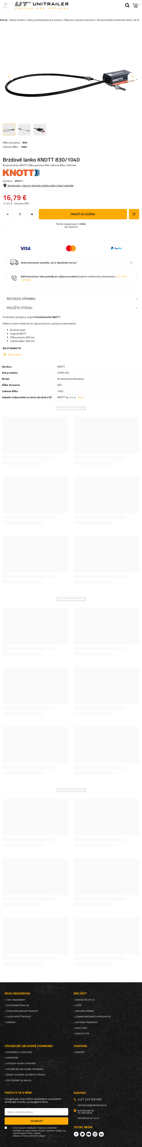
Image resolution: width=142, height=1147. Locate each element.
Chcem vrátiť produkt (18, 1016)
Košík (78, 1005)
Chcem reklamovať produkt (22, 1011)
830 (25, 142)
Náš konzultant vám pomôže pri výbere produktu (73, 278)
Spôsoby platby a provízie (21, 1063)
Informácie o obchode (19, 1052)
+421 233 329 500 (89, 1099)
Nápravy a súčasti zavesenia (79, 20)
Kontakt (11, 1022)
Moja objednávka (17, 993)
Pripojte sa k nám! (18, 1092)
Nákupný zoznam (84, 1011)
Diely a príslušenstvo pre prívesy (45, 20)
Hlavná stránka (17, 20)
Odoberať (36, 1121)
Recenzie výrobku (21, 298)
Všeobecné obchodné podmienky (25, 1069)
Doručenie (12, 1058)
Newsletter (82, 1033)
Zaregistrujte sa (84, 1000)
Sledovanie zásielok (17, 1005)
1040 (24, 146)
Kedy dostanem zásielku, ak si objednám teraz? (49, 262)
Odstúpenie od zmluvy (19, 1080)
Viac (80, 397)
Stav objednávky (15, 1000)
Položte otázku (19, 307)
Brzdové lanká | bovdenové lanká (114, 20)
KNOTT (19, 181)
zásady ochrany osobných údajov (29, 1135)
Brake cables (15, 354)
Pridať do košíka (83, 214)
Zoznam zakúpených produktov (93, 1016)
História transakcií (86, 1022)
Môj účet (80, 993)
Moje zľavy (81, 1028)
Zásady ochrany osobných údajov (25, 1075)
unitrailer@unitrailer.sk (92, 1105)
